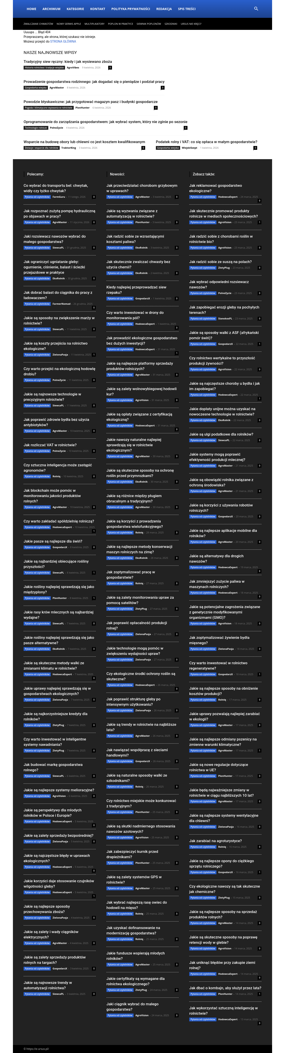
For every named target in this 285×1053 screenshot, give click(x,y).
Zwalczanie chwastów (38, 23)
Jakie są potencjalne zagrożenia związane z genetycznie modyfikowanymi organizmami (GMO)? (224, 612)
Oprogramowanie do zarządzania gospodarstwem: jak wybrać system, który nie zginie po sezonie (105, 121)
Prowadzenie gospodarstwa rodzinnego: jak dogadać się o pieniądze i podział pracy (94, 81)
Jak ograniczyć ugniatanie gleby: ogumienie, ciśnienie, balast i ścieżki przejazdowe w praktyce (54, 267)
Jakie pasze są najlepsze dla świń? (53, 541)
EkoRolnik (59, 278)
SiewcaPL (58, 247)
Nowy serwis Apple (69, 23)
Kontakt (97, 9)
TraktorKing (68, 147)
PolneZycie (56, 127)
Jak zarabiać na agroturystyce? (215, 841)
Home (31, 9)
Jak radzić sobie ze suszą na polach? (220, 261)
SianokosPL (225, 318)
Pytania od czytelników (37, 196)
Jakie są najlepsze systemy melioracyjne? (59, 790)
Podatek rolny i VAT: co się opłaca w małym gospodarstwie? (206, 142)
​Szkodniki (171, 23)
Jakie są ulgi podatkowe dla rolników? (221, 434)
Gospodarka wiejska (36, 87)
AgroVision (59, 796)
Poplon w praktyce (120, 23)
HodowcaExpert (62, 527)
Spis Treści (187, 9)
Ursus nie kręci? (191, 23)
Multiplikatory (94, 23)
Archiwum (52, 9)
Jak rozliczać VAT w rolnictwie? (50, 445)
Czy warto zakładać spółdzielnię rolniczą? (59, 521)
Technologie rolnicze (36, 127)
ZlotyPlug (58, 725)
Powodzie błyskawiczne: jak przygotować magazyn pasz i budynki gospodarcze (91, 101)
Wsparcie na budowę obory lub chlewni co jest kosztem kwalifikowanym (84, 142)
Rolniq (56, 476)
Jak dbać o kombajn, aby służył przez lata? (225, 988)
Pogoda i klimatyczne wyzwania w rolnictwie (48, 107)
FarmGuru (59, 196)
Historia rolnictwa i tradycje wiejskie (44, 67)
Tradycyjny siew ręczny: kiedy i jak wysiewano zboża (68, 61)
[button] (256, 9)
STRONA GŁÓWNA (63, 41)
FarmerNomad (61, 303)
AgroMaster (57, 87)
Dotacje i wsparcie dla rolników (41, 147)
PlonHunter (82, 107)
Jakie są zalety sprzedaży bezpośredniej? (58, 835)
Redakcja (164, 9)
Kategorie (75, 9)
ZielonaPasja (60, 354)
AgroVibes (73, 67)
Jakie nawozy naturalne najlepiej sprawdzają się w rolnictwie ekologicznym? (133, 444)
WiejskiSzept (189, 147)
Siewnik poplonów (149, 23)
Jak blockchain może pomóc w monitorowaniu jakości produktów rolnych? (52, 495)
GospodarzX (60, 547)
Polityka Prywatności (130, 9)
